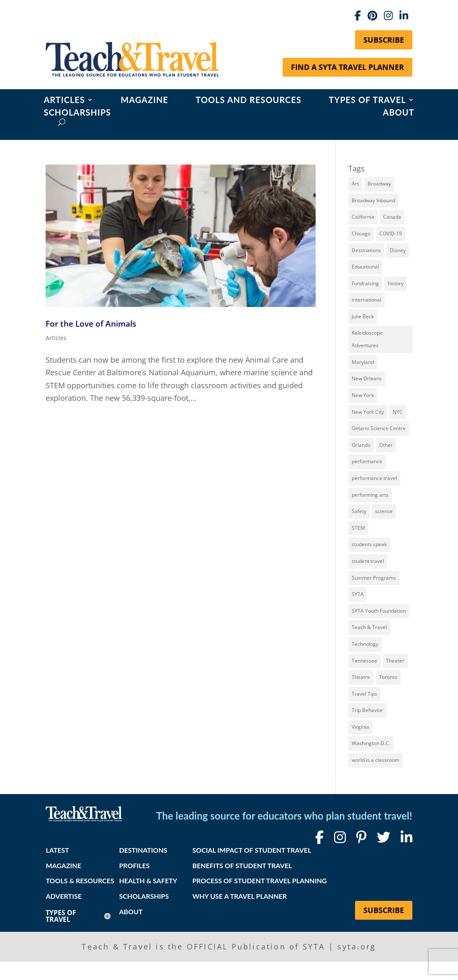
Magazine (144, 101)
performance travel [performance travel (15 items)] (374, 478)
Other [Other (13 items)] (386, 445)
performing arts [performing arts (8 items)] (370, 494)
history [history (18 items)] (396, 283)
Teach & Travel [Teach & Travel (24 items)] (369, 627)
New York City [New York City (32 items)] (368, 411)
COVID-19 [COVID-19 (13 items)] (390, 233)
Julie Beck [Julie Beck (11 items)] (363, 316)
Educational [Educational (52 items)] (365, 266)
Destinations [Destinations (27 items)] (366, 250)
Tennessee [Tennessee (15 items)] (364, 660)
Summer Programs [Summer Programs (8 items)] (374, 577)
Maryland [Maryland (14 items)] (363, 362)
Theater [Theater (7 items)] (395, 660)
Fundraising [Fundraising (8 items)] (365, 283)
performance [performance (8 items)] (367, 461)
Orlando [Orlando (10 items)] (361, 445)
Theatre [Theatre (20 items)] (361, 677)
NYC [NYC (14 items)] (398, 411)
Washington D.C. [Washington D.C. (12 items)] (371, 743)
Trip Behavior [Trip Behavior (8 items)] (367, 710)
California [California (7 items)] (363, 216)
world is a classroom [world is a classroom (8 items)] (375, 759)
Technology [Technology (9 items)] (365, 643)
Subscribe (383, 40)
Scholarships (77, 113)
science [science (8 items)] (384, 511)
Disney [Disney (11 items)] (398, 250)
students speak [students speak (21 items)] (369, 544)
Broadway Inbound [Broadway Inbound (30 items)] (373, 200)
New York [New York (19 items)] (363, 395)
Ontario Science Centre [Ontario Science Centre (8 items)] (379, 428)
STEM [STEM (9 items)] (358, 527)
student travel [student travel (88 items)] (368, 561)
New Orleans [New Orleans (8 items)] (367, 378)
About (398, 113)
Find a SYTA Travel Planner (347, 67)
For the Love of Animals (91, 323)
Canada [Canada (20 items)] (392, 216)
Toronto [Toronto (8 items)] (388, 677)
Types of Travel (367, 101)
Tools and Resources (248, 101)
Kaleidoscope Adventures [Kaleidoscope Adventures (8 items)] (367, 339)
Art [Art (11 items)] (355, 183)
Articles (64, 101)
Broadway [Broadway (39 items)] (379, 183)
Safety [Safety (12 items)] (359, 511)
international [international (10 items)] (366, 299)
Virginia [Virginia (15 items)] (360, 726)
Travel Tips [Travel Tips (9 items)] (364, 693)
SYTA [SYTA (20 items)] (358, 594)
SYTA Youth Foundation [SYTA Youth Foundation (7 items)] (379, 610)
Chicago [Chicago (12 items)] (361, 233)
